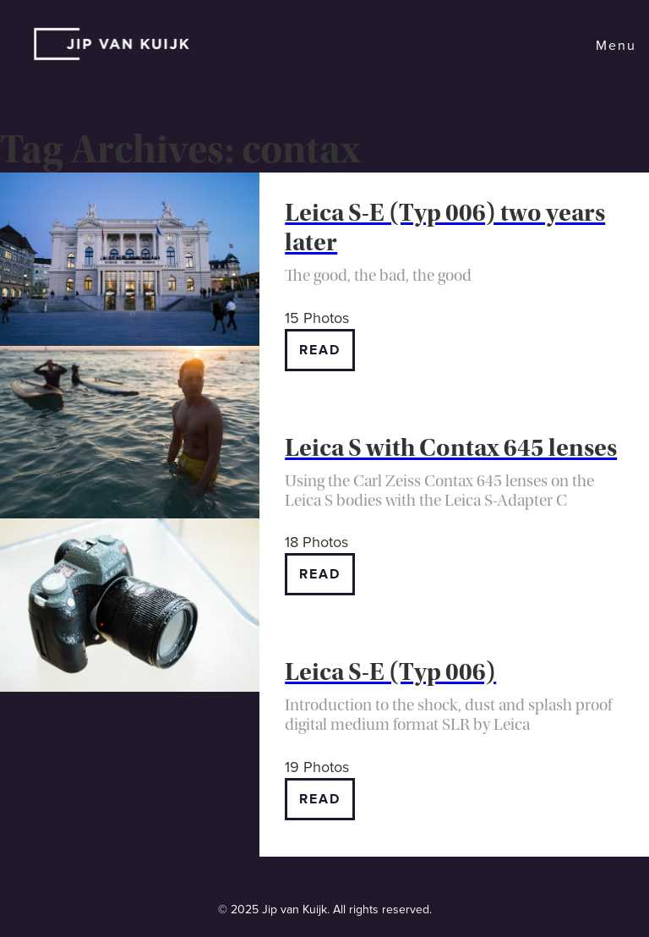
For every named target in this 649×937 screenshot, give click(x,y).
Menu (616, 45)
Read (320, 350)
